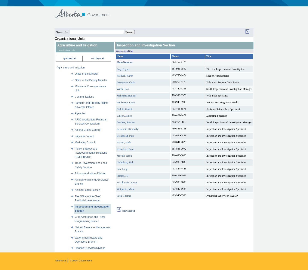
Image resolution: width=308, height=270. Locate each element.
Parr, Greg (122, 169)
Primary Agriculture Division (90, 173)
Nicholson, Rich (125, 162)
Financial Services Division (90, 247)
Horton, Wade (124, 142)
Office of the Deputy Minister (91, 80)
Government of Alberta (85, 11)
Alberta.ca (60, 260)
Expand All (69, 58)
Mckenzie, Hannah (126, 95)
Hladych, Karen (125, 75)
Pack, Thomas (124, 195)
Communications (84, 96)
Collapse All (97, 58)
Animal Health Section (87, 189)
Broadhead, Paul (125, 135)
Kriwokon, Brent (125, 149)
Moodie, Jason (124, 155)
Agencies (80, 113)
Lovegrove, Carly (126, 82)
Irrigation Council (84, 136)
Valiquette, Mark (125, 189)
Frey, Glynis (123, 69)
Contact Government (81, 260)
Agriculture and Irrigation (71, 67)
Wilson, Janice (124, 115)
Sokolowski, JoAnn (127, 182)
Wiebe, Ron (123, 89)
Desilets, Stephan (126, 122)
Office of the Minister (86, 73)
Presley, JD (122, 175)
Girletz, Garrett (124, 109)
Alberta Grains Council (88, 129)
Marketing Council (85, 142)
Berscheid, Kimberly (127, 129)
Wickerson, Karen (126, 102)
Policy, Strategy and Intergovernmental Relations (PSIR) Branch (91, 152)
